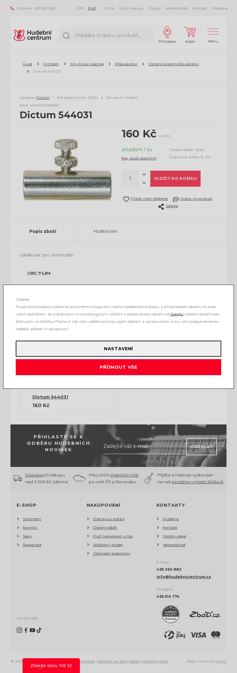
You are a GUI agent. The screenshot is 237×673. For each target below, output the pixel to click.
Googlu (176, 314)
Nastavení (118, 348)
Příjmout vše (118, 367)
